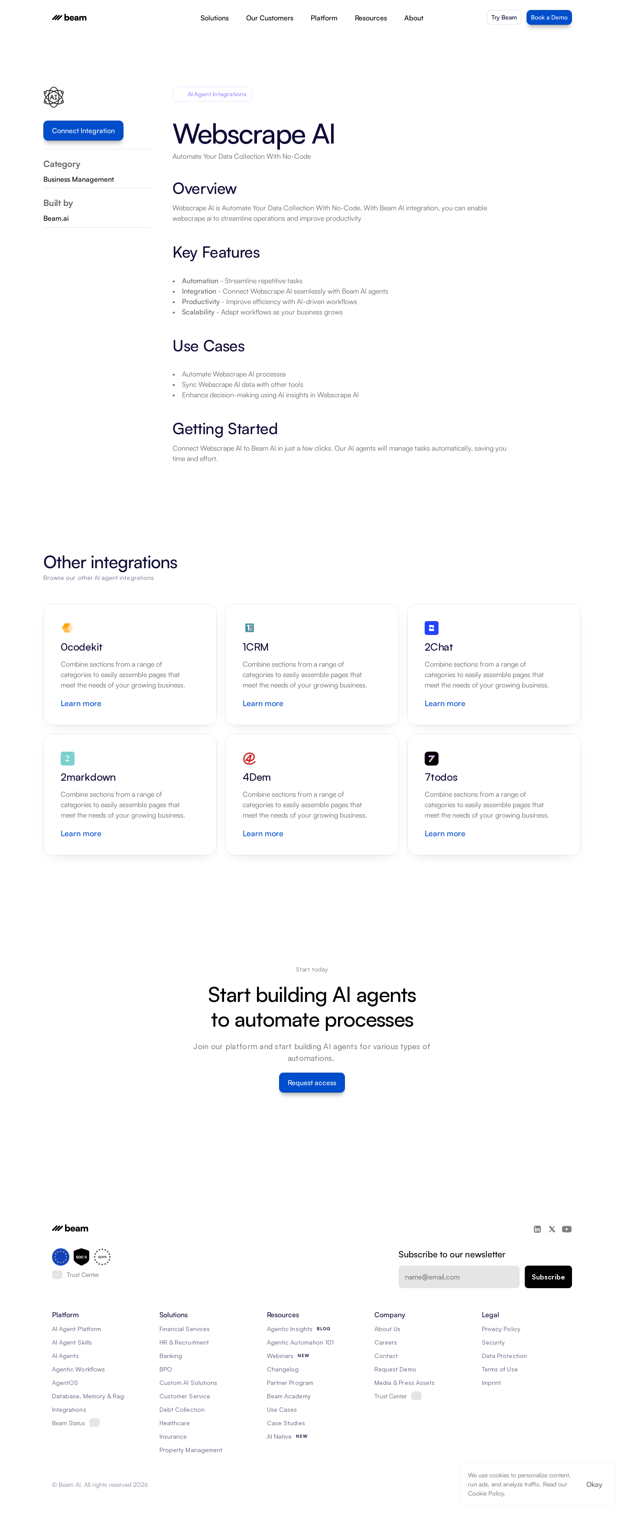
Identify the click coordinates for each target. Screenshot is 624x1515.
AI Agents (65, 1355)
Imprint (491, 1382)
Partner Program (290, 1382)
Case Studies (286, 1423)
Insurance (173, 1436)
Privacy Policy (501, 1328)
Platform (324, 17)
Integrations (69, 1409)
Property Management (190, 1449)
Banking (170, 1355)
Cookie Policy (486, 1493)
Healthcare (174, 1423)
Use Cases (282, 1409)
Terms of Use (500, 1369)
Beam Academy (289, 1396)
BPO (165, 1369)
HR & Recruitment (184, 1342)
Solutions (215, 17)
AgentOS (65, 1382)
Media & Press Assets (404, 1382)
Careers (385, 1342)
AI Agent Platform (76, 1328)
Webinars (280, 1355)
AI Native (279, 1436)
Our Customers (269, 17)
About (413, 17)
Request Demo (395, 1369)
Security (493, 1342)
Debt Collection (182, 1409)
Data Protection (504, 1355)
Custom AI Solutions (188, 1382)
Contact (386, 1355)
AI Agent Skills (72, 1342)
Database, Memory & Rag (88, 1396)
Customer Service (184, 1396)
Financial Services (184, 1328)
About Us (387, 1328)
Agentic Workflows (78, 1369)
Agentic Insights (289, 1328)
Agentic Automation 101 (300, 1342)
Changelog (283, 1369)
